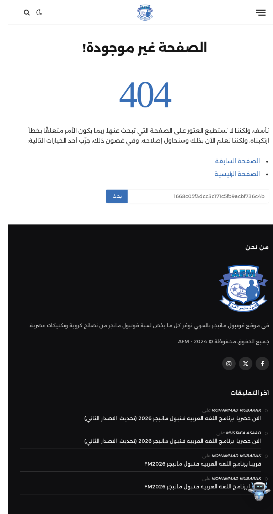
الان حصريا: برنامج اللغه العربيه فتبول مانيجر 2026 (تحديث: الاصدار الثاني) (164, 418)
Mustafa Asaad (235, 432)
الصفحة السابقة (229, 161)
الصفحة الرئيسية (229, 173)
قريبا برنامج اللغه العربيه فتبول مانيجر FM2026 (194, 464)
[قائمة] (252, 13)
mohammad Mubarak (228, 410)
